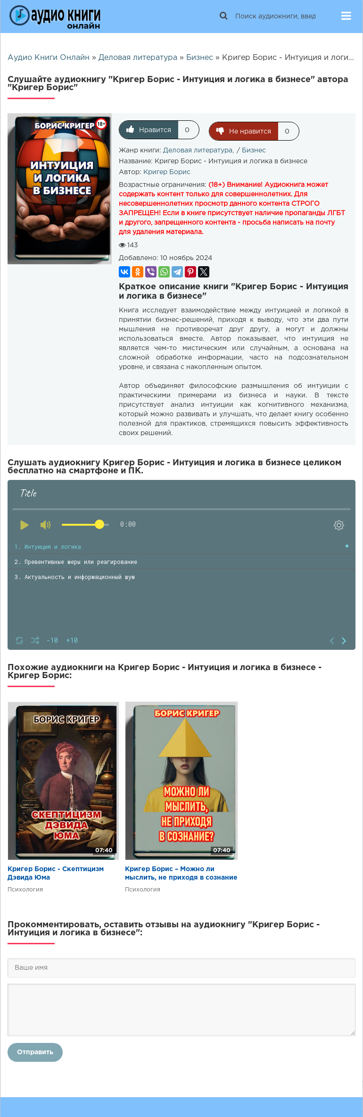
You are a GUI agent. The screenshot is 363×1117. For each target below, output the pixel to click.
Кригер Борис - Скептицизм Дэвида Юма (56, 872)
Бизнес (254, 149)
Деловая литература (197, 149)
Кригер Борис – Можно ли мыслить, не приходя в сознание (181, 872)
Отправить (35, 1051)
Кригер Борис (166, 171)
